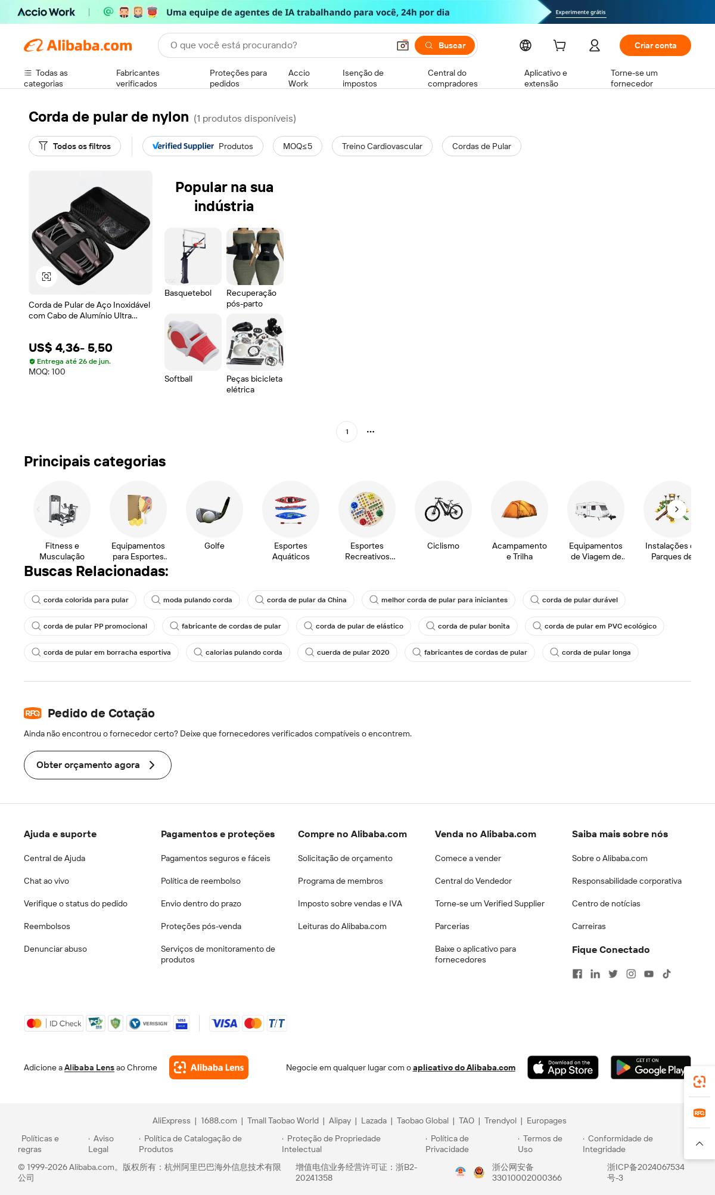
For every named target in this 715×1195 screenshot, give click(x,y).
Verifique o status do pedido (76, 903)
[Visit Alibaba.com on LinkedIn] (595, 973)
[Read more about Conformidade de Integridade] (640, 1143)
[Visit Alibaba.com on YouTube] (649, 973)
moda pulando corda (191, 600)
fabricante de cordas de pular (225, 626)
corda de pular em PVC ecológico (595, 626)
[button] (403, 45)
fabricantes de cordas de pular (469, 652)
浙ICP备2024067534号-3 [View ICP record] (646, 1172)
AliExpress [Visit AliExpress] (172, 1120)
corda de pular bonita (468, 626)
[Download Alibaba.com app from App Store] (563, 1067)
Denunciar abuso (55, 948)
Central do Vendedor (473, 881)
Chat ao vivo (46, 881)
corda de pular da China (301, 600)
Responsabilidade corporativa (627, 881)
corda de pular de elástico (353, 626)
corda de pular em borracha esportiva (101, 652)
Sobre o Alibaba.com (610, 858)
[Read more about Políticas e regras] (51, 1143)
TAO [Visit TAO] (466, 1120)
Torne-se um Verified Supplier (490, 903)
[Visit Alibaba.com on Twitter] (613, 973)
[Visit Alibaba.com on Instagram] (631, 973)
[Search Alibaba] (278, 45)
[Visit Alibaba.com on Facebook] (577, 973)
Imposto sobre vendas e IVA (350, 903)
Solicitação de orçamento (345, 858)
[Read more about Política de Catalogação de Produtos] (208, 1143)
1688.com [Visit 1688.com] (219, 1120)
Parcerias (452, 926)
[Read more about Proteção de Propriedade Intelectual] (352, 1143)
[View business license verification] (460, 1172)
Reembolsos (47, 926)
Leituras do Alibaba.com (342, 926)
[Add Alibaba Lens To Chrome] (208, 1067)
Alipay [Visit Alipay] (340, 1120)
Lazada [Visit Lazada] (374, 1120)
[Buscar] (445, 45)
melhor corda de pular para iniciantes (438, 600)
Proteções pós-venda (201, 926)
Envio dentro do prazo (201, 903)
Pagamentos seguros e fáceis (216, 858)
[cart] (562, 47)
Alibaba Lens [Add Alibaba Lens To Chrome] (89, 1067)
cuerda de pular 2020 (347, 652)
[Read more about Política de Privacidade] (469, 1143)
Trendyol (500, 1120)
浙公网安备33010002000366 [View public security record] (527, 1172)
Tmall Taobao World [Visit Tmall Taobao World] (283, 1120)
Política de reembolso (201, 881)
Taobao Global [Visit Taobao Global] (423, 1120)
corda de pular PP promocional (89, 626)
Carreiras (589, 926)
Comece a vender (468, 858)
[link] (699, 1081)
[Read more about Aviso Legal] (112, 1143)
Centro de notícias (606, 903)
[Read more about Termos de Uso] (548, 1143)
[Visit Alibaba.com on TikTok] (666, 973)
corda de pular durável (574, 600)
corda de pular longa (590, 652)
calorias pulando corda (238, 652)
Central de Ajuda (54, 858)
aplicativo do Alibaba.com (464, 1067)
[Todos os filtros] (75, 146)
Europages (547, 1120)
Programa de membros (340, 881)
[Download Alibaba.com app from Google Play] (651, 1067)
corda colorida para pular (80, 600)
